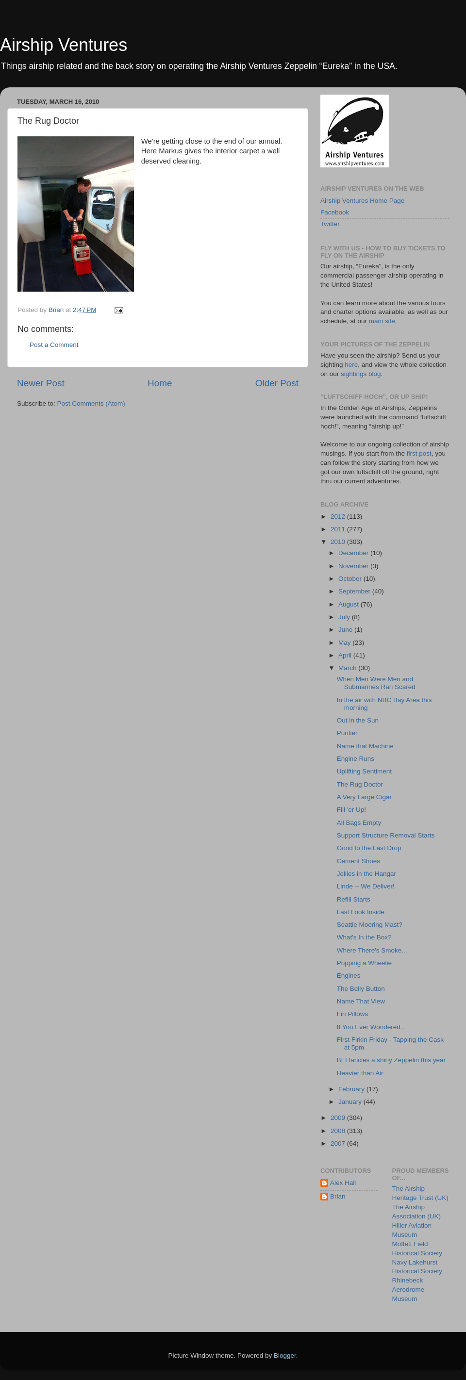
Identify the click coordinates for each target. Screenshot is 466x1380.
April (345, 655)
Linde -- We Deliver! (366, 886)
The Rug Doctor (360, 784)
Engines (349, 975)
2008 (339, 1130)
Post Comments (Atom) (91, 403)
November (354, 566)
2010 (339, 541)
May (345, 642)
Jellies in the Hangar (366, 873)
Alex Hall (343, 1182)
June (346, 629)
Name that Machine (365, 746)
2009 (339, 1117)
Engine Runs (355, 758)
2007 (339, 1143)
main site (382, 321)
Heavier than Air (360, 1073)
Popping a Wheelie (364, 963)
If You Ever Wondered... (371, 1027)
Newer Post (41, 383)
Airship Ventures (63, 45)
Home (160, 383)
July (345, 617)
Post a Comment (54, 344)
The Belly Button (361, 988)
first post (419, 453)
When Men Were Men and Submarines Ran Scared (376, 682)
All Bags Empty (359, 822)
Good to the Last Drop (369, 848)
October (351, 578)
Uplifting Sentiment (364, 771)
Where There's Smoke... (372, 950)
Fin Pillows (352, 1014)
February (352, 1089)
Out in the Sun (358, 720)
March (348, 668)
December (354, 553)
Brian (338, 1196)
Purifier (347, 733)
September (355, 591)
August (349, 604)
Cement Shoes (358, 861)
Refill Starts (353, 899)
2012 (339, 516)
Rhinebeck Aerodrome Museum (408, 1289)
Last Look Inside (360, 912)
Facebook (334, 212)
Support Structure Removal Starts (386, 835)
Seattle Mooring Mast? (369, 924)
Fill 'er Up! (351, 809)
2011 (339, 529)
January (351, 1101)
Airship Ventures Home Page (362, 200)
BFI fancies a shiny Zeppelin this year (391, 1060)
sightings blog (361, 374)
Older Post (277, 383)
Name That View (361, 1001)
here (351, 364)
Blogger (285, 1355)
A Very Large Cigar (364, 797)
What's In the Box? (364, 937)
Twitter (330, 224)
